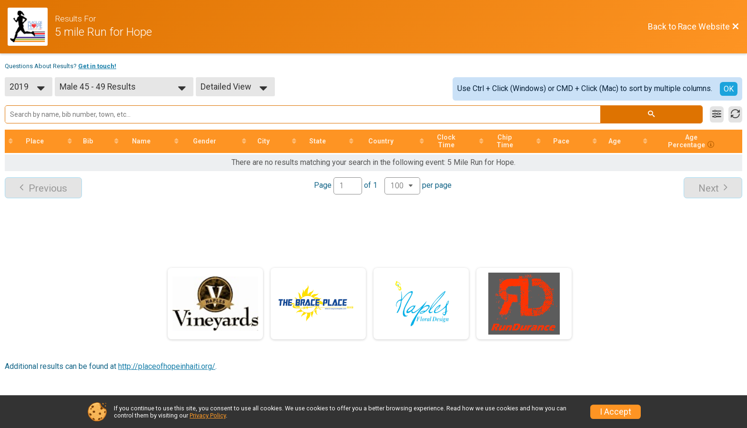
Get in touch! (97, 66)
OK (729, 88)
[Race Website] (31, 27)
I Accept (615, 412)
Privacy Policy (208, 415)
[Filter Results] (717, 114)
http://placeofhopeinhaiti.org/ (166, 366)
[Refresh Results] (735, 114)
